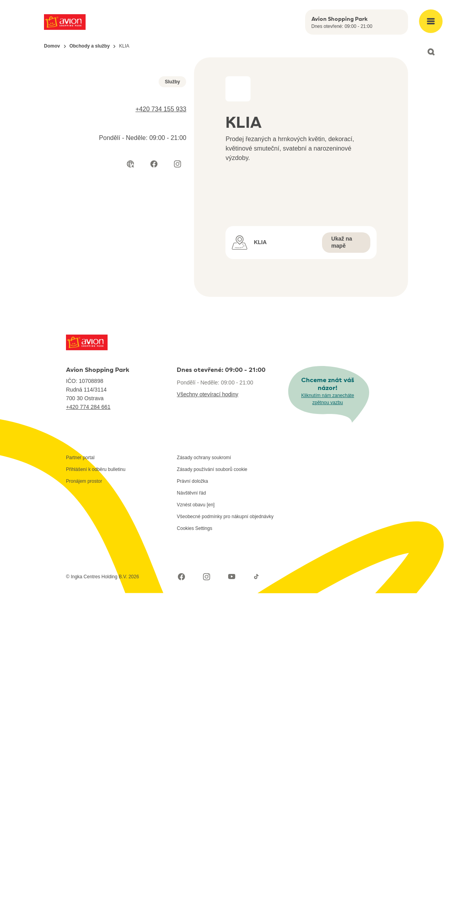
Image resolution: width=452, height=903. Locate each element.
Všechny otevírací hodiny (207, 704)
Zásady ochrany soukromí (204, 767)
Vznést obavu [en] (195, 814)
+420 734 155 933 (160, 230)
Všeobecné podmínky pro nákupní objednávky (225, 826)
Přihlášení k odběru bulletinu (95, 779)
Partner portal (80, 767)
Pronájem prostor (84, 791)
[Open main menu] (431, 21)
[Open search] (431, 52)
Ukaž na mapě (341, 552)
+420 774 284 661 (88, 717)
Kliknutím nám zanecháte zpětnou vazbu (327, 709)
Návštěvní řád (191, 803)
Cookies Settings (194, 838)
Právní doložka (192, 791)
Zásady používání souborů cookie (212, 779)
